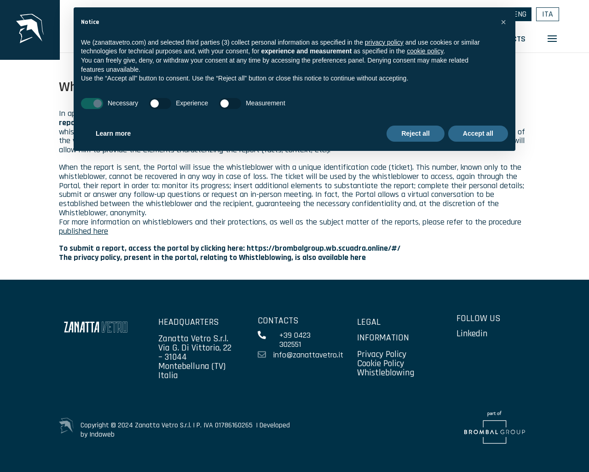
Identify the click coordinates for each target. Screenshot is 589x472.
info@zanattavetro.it (308, 355)
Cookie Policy (380, 363)
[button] (503, 22)
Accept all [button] (478, 133)
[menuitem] (548, 14)
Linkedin (471, 334)
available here (342, 257)
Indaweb (102, 434)
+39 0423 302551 (295, 340)
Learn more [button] (113, 133)
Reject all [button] (415, 133)
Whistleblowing (386, 373)
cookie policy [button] (425, 51)
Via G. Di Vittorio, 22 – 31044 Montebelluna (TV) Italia (194, 361)
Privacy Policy (381, 354)
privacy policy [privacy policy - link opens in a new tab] (384, 42)
